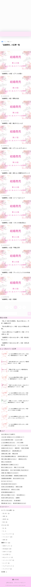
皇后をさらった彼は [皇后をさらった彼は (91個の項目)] (15, 489)
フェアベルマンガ (8, 566)
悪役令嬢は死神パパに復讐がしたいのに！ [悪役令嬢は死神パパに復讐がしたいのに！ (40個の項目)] (10, 464)
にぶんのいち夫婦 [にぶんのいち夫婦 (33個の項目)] (18, 439)
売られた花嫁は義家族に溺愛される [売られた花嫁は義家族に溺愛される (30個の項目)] (8, 456)
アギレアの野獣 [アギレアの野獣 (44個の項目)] (20, 442)
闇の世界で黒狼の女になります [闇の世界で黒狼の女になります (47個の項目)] (19, 503)
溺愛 (5, 516)
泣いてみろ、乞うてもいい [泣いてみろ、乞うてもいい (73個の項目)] (6, 481)
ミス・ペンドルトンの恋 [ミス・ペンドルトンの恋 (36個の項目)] (23, 445)
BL (4, 528)
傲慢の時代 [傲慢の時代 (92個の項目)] (17, 448)
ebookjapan (7, 549)
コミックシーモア (8, 560)
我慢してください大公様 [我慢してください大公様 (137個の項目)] (19, 467)
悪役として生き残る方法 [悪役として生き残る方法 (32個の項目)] (6, 461)
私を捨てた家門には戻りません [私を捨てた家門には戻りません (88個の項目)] (7, 497)
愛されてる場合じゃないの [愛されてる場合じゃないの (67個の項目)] (6, 467)
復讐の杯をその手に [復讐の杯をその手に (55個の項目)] (23, 459)
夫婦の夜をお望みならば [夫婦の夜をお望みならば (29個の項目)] (23, 456)
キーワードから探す (7, 510)
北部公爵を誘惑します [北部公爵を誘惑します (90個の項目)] (16, 450)
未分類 (4, 572)
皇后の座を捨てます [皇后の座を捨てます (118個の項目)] (5, 489)
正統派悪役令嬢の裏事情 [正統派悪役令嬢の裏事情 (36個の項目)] (6, 478)
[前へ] (7, 307)
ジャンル (5, 525)
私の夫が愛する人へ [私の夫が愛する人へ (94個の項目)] (21, 495)
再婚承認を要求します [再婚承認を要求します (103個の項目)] (5, 450)
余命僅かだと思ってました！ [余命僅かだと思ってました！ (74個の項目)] (7, 448)
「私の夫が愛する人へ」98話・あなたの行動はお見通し (15, 327)
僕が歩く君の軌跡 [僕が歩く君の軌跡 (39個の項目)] (25, 448)
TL (4, 531)
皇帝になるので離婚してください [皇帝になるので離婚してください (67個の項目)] (8, 495)
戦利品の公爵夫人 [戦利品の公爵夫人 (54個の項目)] (5, 470)
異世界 (5, 519)
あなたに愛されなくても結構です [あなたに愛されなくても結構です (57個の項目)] (8, 434)
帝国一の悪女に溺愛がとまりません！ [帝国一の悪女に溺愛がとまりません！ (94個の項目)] (9, 459)
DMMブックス (7, 546)
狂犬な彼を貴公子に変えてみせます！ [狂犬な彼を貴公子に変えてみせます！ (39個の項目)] (9, 484)
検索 (29, 313)
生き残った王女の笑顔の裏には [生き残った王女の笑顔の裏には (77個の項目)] (7, 486)
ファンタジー (7, 537)
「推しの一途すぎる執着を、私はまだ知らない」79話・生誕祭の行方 (15, 322)
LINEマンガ (7, 552)
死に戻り (6, 513)
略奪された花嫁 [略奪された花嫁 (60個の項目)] (19, 486)
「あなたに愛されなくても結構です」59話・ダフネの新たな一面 (15, 333)
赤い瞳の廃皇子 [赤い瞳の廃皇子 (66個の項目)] (17, 500)
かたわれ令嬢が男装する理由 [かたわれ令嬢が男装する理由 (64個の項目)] (7, 439)
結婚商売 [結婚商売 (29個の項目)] (17, 497)
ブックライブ (7, 569)
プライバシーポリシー (20, 582)
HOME (15, 579)
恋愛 (5, 540)
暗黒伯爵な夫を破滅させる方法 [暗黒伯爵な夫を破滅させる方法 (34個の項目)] (20, 475)
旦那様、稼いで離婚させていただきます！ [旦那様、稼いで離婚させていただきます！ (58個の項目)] (10, 472)
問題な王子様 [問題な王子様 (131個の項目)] (15, 453)
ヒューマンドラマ (8, 534)
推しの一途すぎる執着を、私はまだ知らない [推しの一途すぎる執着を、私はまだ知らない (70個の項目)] (19, 470)
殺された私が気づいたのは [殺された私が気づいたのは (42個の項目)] (18, 478)
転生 (5, 522)
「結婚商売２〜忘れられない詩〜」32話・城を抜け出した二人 (15, 338)
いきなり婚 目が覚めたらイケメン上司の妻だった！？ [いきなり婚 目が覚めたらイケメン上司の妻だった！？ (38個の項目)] (12, 437)
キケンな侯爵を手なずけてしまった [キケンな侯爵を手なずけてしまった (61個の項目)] (8, 445)
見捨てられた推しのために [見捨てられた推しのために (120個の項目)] (6, 500)
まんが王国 (7, 554)
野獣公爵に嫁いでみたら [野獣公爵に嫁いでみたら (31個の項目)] (6, 503)
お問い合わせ (9, 582)
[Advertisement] (15, 16)
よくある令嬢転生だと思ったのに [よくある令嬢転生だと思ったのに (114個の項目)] (8, 442)
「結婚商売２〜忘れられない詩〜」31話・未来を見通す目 (15, 344)
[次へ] (24, 307)
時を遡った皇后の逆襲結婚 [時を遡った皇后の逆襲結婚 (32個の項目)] (6, 475)
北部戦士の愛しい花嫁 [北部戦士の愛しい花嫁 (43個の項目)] (5, 453)
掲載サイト (5, 543)
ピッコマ (6, 563)
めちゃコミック (8, 557)
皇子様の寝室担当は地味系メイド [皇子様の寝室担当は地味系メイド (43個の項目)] (8, 492)
